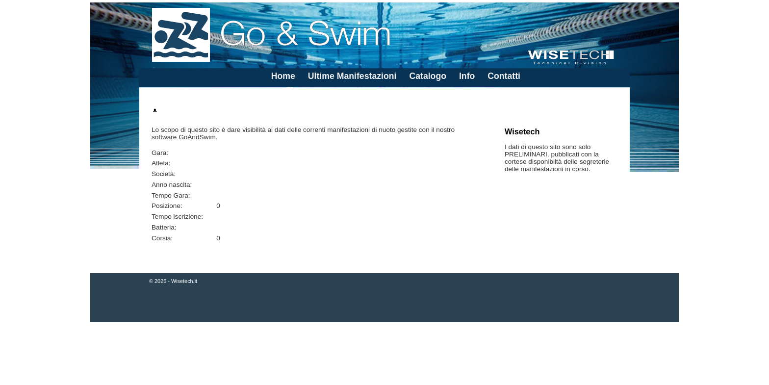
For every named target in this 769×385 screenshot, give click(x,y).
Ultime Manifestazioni (352, 76)
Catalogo (427, 76)
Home (283, 76)
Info (467, 76)
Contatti (503, 76)
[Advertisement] (384, 354)
